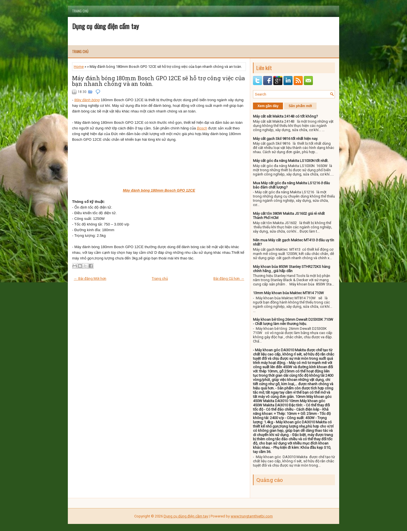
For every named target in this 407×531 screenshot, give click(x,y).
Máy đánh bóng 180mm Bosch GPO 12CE (159, 190)
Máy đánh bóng (87, 100)
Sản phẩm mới (300, 106)
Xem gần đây (267, 106)
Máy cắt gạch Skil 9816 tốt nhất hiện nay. (285, 138)
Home (79, 66)
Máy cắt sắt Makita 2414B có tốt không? (285, 116)
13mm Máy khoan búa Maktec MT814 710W (288, 293)
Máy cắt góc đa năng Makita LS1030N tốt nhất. (290, 161)
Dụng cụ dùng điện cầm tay (105, 26)
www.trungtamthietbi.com (252, 516)
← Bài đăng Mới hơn (90, 278)
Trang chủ (80, 10)
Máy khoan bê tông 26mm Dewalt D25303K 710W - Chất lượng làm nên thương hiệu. (293, 321)
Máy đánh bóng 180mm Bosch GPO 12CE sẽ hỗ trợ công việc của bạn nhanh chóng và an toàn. (158, 80)
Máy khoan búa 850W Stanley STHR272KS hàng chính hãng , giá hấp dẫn (291, 269)
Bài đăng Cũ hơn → (228, 278)
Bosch (202, 128)
